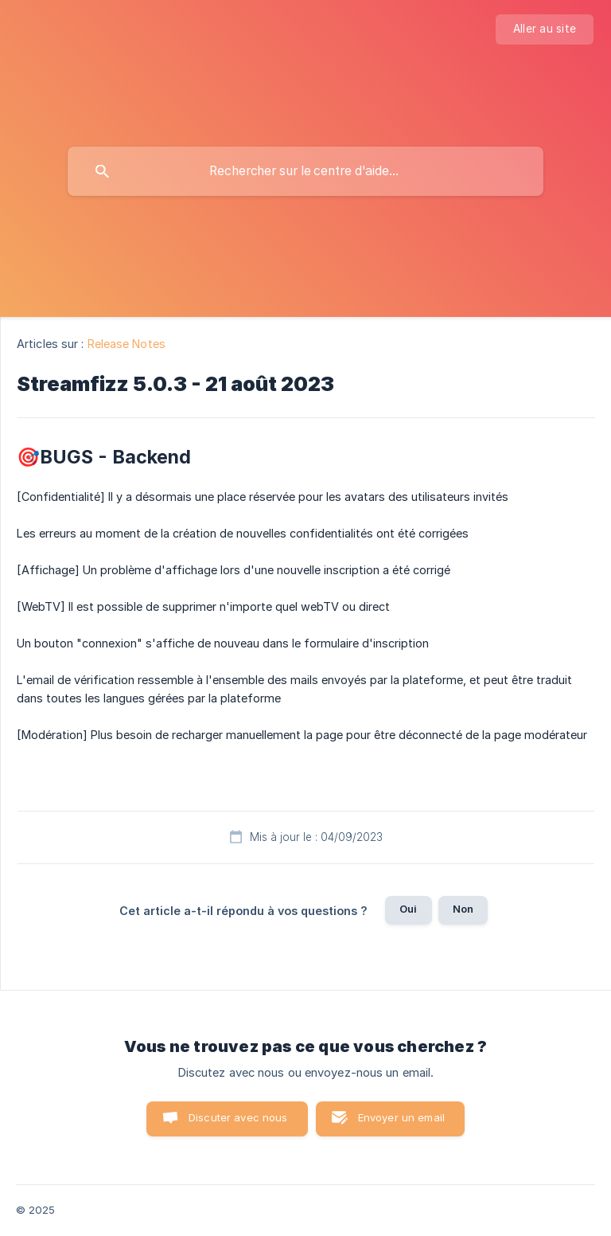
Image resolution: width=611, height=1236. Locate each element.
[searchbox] (305, 171)
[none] (544, 29)
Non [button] (463, 908)
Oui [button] (408, 908)
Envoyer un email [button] (401, 1117)
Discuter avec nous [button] (238, 1117)
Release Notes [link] (126, 343)
